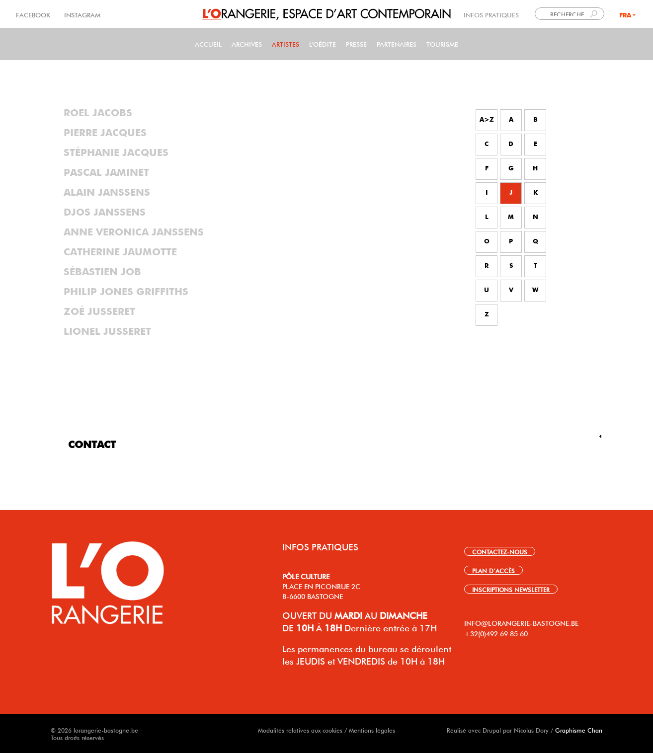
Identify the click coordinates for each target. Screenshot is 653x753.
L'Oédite (322, 43)
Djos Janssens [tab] (105, 213)
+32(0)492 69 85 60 (496, 633)
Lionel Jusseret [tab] (107, 332)
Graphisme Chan (578, 729)
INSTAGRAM (81, 14)
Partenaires (396, 43)
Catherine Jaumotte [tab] (120, 252)
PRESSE (356, 43)
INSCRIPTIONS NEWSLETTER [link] (511, 589)
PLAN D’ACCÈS (493, 570)
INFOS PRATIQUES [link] (491, 14)
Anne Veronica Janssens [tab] (134, 232)
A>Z (487, 120)
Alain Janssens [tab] (107, 193)
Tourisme (442, 43)
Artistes (285, 43)
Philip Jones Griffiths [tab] (126, 292)
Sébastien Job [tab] (102, 272)
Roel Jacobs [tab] (98, 113)
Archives (247, 43)
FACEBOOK (34, 14)
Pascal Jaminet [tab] (106, 173)
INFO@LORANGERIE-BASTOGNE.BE (521, 622)
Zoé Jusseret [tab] (99, 312)
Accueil (208, 43)
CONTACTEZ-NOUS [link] (499, 551)
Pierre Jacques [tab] (105, 133)
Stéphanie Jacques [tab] (116, 153)
